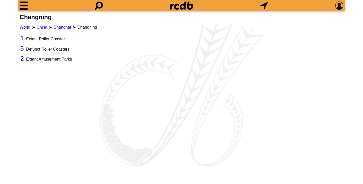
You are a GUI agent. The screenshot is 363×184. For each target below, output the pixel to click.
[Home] (181, 6)
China (42, 27)
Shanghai (62, 27)
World (25, 27)
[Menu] (24, 6)
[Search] (99, 6)
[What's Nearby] (264, 6)
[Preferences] (339, 6)
